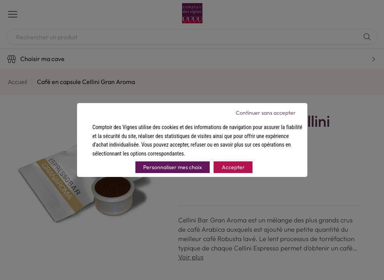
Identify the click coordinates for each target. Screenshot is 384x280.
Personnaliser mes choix (172, 167)
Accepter (233, 167)
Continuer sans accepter (266, 112)
